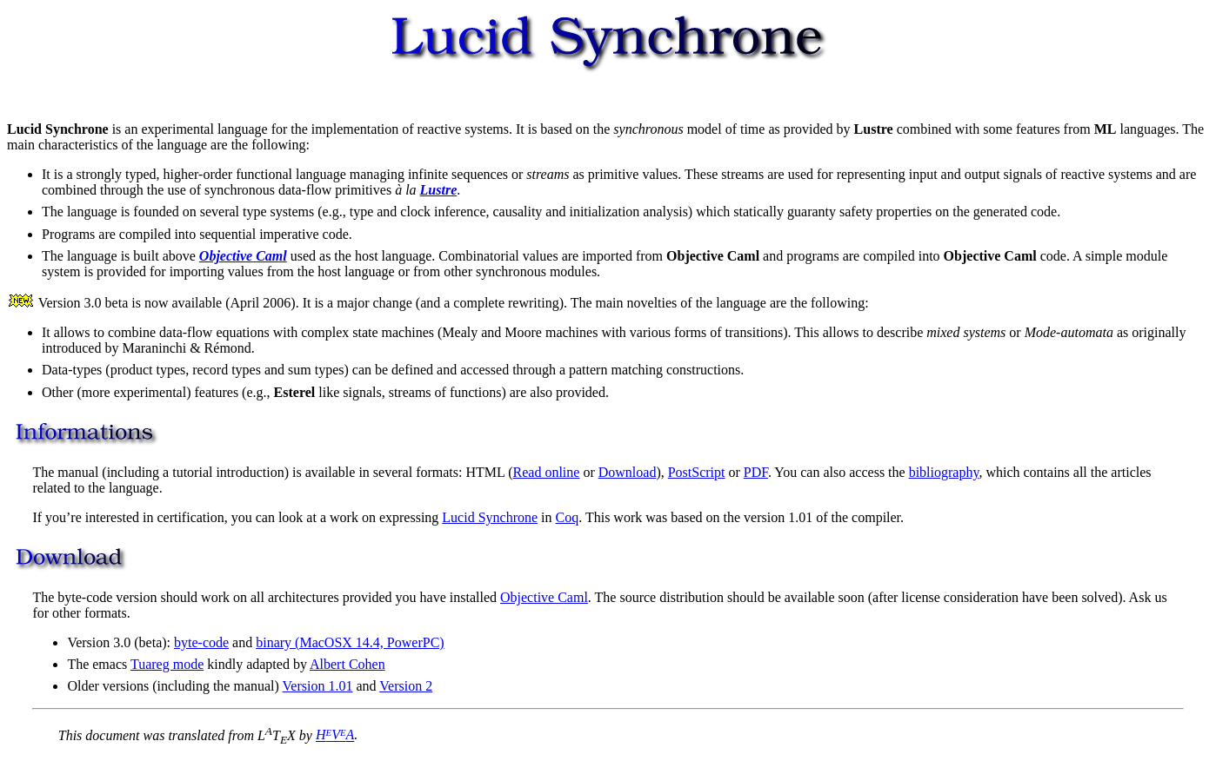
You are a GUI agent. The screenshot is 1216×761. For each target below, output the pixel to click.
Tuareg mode (167, 664)
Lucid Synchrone (490, 517)
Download (627, 472)
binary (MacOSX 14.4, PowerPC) (350, 642)
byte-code (201, 642)
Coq (567, 517)
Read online (546, 472)
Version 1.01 (318, 685)
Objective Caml (544, 597)
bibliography (944, 472)
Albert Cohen (347, 664)
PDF (756, 472)
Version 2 (405, 685)
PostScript (696, 472)
